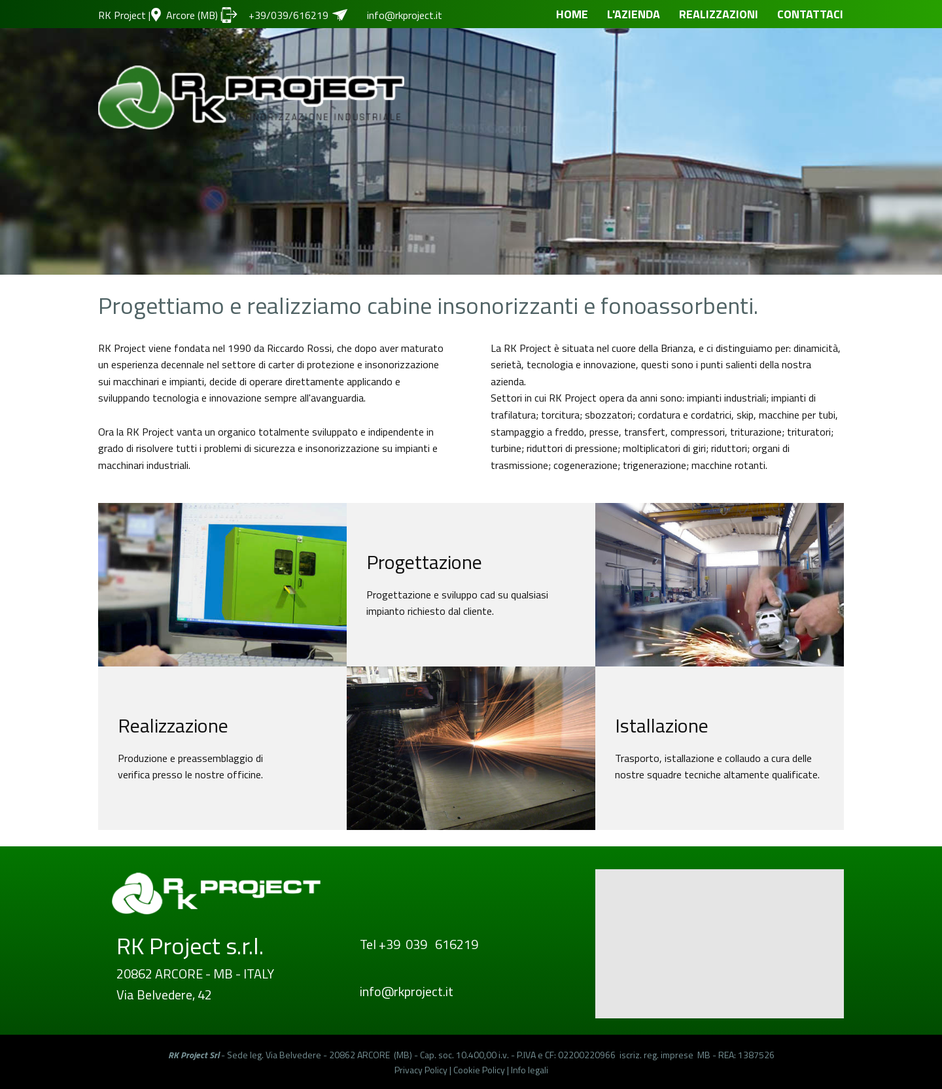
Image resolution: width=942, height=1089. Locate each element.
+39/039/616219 (290, 15)
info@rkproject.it (404, 15)
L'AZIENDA (633, 14)
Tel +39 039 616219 (419, 944)
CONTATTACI (810, 14)
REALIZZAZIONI (718, 14)
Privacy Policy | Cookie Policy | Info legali (471, 1070)
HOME (572, 14)
